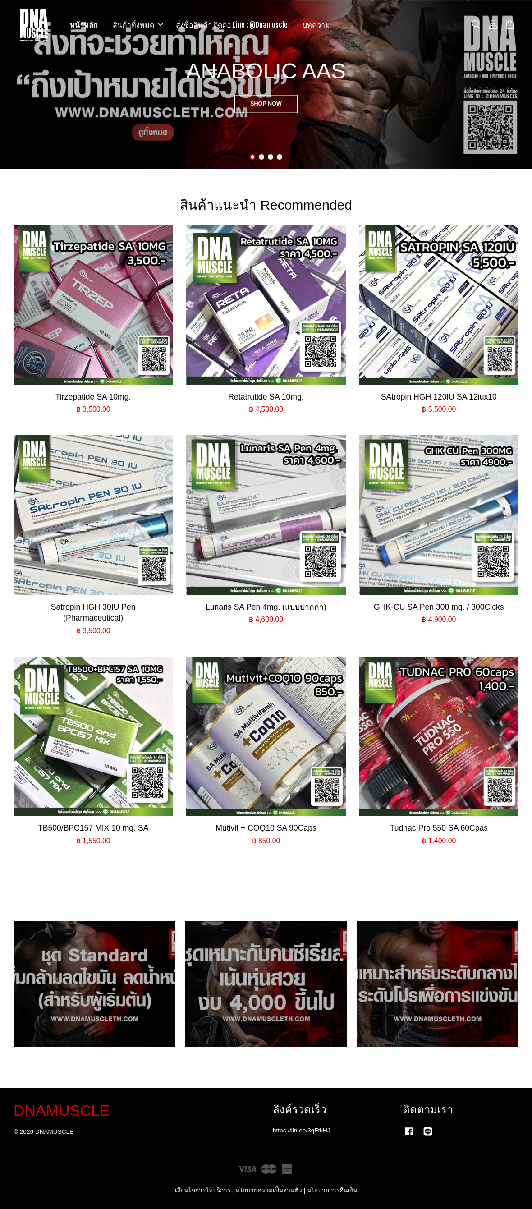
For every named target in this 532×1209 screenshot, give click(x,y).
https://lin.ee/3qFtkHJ (301, 1130)
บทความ (316, 24)
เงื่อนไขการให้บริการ (202, 1190)
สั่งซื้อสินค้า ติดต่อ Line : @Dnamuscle (232, 24)
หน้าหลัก (84, 24)
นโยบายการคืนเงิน (332, 1190)
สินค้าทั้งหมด (138, 24)
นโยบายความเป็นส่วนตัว (268, 1190)
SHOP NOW (266, 103)
